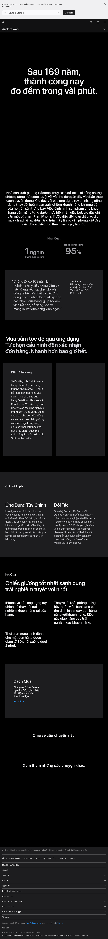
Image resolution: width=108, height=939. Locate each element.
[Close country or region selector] (105, 3)
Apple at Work (10, 29)
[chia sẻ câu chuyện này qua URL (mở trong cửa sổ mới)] (66, 745)
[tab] (46, 832)
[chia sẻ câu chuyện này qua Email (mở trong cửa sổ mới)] (58, 745)
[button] (31, 13)
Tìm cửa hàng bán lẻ (33, 923)
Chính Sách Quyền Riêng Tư (13, 935)
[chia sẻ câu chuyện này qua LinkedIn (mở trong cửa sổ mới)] (42, 745)
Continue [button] (69, 13)
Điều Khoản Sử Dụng (34, 935)
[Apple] (3, 22)
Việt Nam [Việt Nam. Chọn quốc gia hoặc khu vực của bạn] (5, 928)
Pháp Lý (69, 935)
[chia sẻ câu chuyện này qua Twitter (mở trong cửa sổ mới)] (50, 745)
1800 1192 (60, 923)
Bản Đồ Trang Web (82, 935)
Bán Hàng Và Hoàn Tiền (54, 935)
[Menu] (104, 22)
